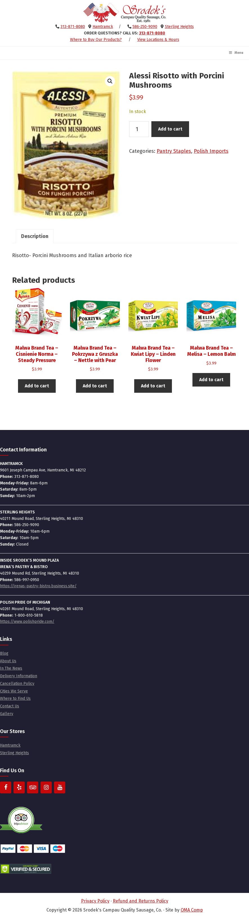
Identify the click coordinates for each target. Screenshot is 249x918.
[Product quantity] (139, 129)
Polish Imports (211, 151)
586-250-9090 (145, 26)
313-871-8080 (72, 26)
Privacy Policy (95, 901)
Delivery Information (18, 676)
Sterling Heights (179, 26)
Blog (4, 653)
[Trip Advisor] (32, 787)
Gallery (6, 713)
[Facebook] (5, 787)
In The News (11, 668)
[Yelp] (19, 787)
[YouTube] (59, 787)
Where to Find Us (15, 698)
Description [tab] (34, 236)
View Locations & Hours (158, 39)
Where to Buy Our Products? (96, 39)
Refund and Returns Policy (140, 901)
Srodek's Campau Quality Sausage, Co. (124, 13)
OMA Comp (192, 910)
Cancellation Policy (17, 683)
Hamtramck (103, 26)
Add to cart (170, 129)
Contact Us (9, 706)
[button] (110, 81)
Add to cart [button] (37, 386)
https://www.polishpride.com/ (27, 621)
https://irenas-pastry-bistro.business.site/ (38, 586)
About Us (8, 661)
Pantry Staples (174, 151)
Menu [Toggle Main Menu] (235, 53)
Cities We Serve (14, 691)
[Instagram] (46, 787)
